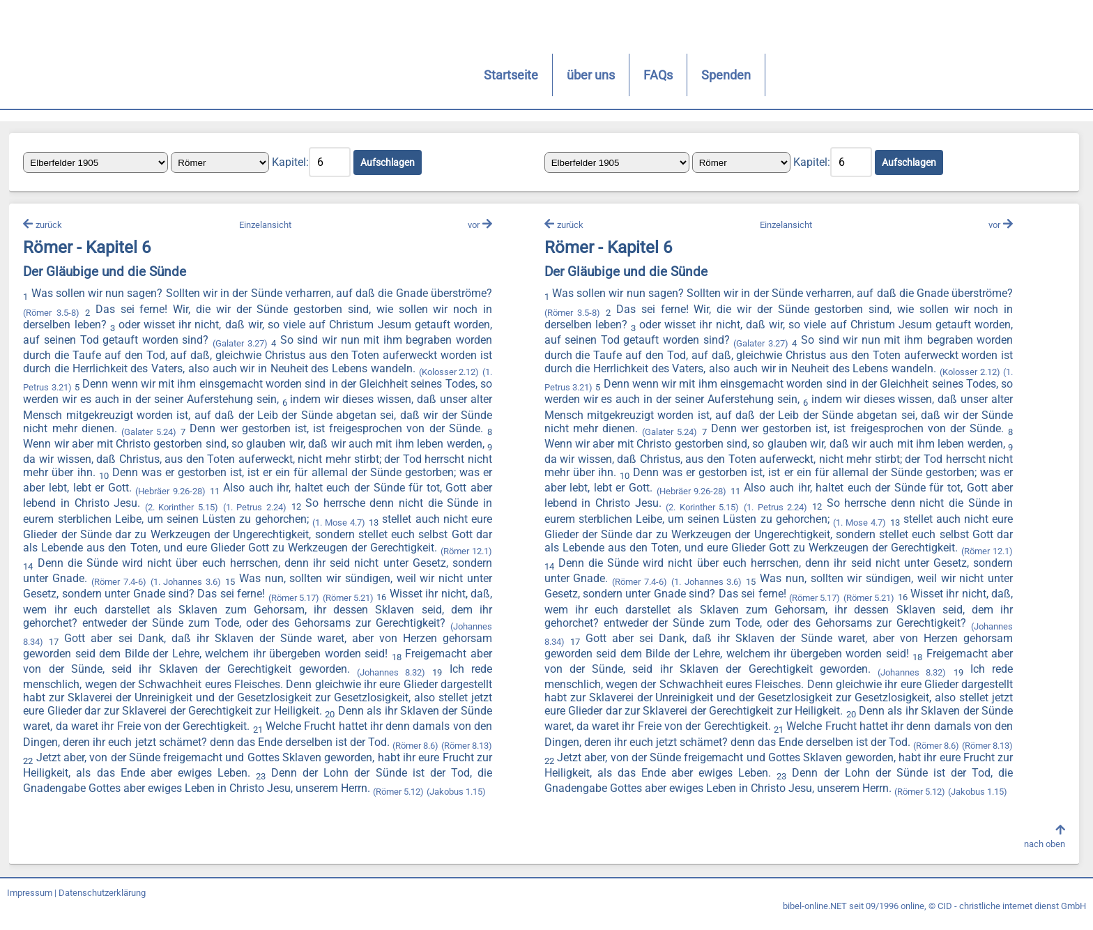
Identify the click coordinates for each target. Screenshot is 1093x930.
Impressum (29, 904)
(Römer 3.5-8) (120, 317)
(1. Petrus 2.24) (447, 511)
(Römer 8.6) (188, 757)
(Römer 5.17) (55, 613)
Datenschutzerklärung (102, 904)
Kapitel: (295, 164)
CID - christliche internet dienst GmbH (1012, 917)
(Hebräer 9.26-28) (368, 496)
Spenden (416, 75)
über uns (281, 75)
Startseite (201, 75)
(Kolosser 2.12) (58, 390)
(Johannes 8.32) (114, 686)
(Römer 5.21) (114, 613)
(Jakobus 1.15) (217, 800)
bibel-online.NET (815, 917)
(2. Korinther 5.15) (377, 511)
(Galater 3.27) (284, 348)
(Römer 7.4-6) (328, 584)
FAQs (348, 75)
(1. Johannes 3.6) (394, 584)
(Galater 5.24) (297, 434)
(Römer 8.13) (240, 757)
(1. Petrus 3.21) (121, 390)
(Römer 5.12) (159, 800)
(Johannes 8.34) (237, 641)
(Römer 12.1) (208, 569)
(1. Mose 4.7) (54, 540)
